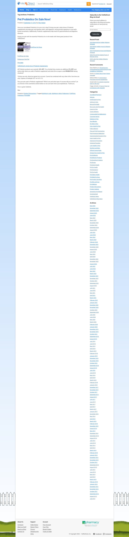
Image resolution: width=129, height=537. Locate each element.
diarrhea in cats (46, 93)
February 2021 (94, 300)
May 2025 (92, 218)
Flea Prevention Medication (97, 133)
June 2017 (93, 402)
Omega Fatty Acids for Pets (97, 153)
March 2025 (93, 220)
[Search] (89, 4)
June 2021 (93, 290)
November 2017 (94, 390)
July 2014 (92, 440)
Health (70, 10)
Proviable (20, 63)
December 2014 (94, 433)
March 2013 (93, 479)
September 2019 (94, 336)
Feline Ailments (94, 128)
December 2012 (94, 486)
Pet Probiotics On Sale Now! (34, 19)
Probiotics (21, 95)
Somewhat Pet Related (96, 191)
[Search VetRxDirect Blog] (62, 4)
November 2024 (94, 223)
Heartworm (62, 10)
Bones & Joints (44, 10)
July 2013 (92, 470)
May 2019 (92, 346)
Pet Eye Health (94, 172)
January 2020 (93, 327)
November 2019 (94, 332)
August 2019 (93, 339)
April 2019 (92, 348)
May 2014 (92, 445)
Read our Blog (22, 529)
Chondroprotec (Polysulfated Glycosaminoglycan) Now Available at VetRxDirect (100, 69)
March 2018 (93, 380)
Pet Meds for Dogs (95, 177)
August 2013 (93, 467)
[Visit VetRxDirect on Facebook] (97, 534)
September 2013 (94, 465)
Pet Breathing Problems (96, 160)
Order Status (34, 525)
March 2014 (93, 450)
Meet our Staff (22, 527)
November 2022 (94, 261)
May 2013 (92, 474)
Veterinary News (94, 196)
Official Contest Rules (95, 150)
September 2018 (94, 365)
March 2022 (93, 273)
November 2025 (94, 208)
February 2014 (94, 453)
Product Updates (94, 189)
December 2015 (94, 426)
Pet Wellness (93, 184)
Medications (77, 10)
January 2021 (93, 302)
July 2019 (92, 341)
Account (109, 4)
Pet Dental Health (94, 165)
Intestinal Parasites (95, 143)
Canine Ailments (94, 111)
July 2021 (92, 288)
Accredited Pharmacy (95, 95)
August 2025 (93, 213)
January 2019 (93, 356)
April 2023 (92, 256)
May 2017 (92, 404)
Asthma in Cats (94, 102)
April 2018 (92, 378)
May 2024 (92, 237)
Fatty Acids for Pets (95, 126)
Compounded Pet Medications (98, 114)
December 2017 (94, 387)
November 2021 (94, 278)
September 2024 (94, 227)
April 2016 (92, 419)
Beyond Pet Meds (94, 104)
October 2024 (93, 225)
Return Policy (34, 527)
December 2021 (94, 276)
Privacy (32, 529)
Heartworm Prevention (96, 141)
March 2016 (93, 421)
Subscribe (95, 34)
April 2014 (92, 448)
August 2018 (93, 368)
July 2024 (92, 232)
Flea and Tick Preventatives (97, 131)
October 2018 (93, 363)
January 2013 (93, 484)
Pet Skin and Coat (94, 182)
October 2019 (93, 334)
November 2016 (94, 414)
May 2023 (92, 254)
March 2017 (93, 409)
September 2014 (94, 436)
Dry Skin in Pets (94, 124)
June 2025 (93, 215)
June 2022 (93, 269)
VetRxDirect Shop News (96, 199)
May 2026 (92, 206)
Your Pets (46, 527)
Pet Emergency (94, 170)
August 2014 (93, 438)
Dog (28, 10)
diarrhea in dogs (57, 93)
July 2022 (92, 266)
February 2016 (94, 424)
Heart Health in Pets (95, 138)
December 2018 (94, 358)
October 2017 (93, 392)
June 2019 (93, 344)
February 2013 (94, 482)
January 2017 (93, 411)
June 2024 (93, 235)
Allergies (92, 97)
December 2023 (94, 244)
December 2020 (94, 305)
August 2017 (93, 397)
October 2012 (93, 491)
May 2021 (92, 293)
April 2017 (92, 407)
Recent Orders (47, 529)
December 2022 (94, 259)
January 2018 (93, 385)
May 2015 (92, 431)
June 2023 (93, 252)
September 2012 (94, 494)
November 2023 (94, 247)
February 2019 (94, 353)
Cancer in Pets (94, 109)
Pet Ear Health (94, 167)
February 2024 (94, 242)
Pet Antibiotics (94, 155)
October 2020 (93, 310)
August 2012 (93, 496)
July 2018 (92, 370)
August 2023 (93, 249)
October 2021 (93, 281)
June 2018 (93, 373)
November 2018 (94, 361)
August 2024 (93, 230)
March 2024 (93, 240)
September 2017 (94, 394)
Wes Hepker (41, 23)
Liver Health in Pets (95, 145)
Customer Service (94, 116)
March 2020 (93, 322)
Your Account (47, 525)
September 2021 (94, 283)
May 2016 (92, 416)
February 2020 (94, 324)
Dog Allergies (93, 121)
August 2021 (93, 286)
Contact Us (102, 4)
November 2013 (94, 460)
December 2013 (94, 457)
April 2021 (92, 295)
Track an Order (47, 531)
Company (20, 525)
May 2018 (92, 375)
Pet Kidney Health (94, 175)
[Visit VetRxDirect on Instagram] (107, 534)
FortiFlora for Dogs (36, 47)
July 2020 (92, 315)
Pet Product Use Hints (96, 179)
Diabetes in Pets (94, 119)
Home (22, 10)
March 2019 (93, 351)
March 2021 (93, 298)
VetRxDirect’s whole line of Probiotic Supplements (33, 66)
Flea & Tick (54, 10)
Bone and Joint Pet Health (97, 107)
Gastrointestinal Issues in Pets (98, 136)
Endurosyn (65, 93)
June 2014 (93, 443)
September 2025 (94, 210)
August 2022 (93, 264)
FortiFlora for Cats (23, 56)
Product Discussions (30, 93)
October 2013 (93, 462)
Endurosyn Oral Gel (23, 59)
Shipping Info (34, 531)
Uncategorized (94, 194)
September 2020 (94, 312)
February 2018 (94, 382)
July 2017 (92, 399)
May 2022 (92, 271)
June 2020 (93, 317)
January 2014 (93, 455)
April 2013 (92, 477)
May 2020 (92, 319)
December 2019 (94, 329)
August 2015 (93, 428)
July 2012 (92, 499)
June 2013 (93, 472)
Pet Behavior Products (96, 157)
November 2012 (94, 489)
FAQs (32, 534)
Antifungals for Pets (95, 99)
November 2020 (94, 307)
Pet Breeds (93, 162)
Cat (35, 10)
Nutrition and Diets (95, 148)
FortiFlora (72, 93)
